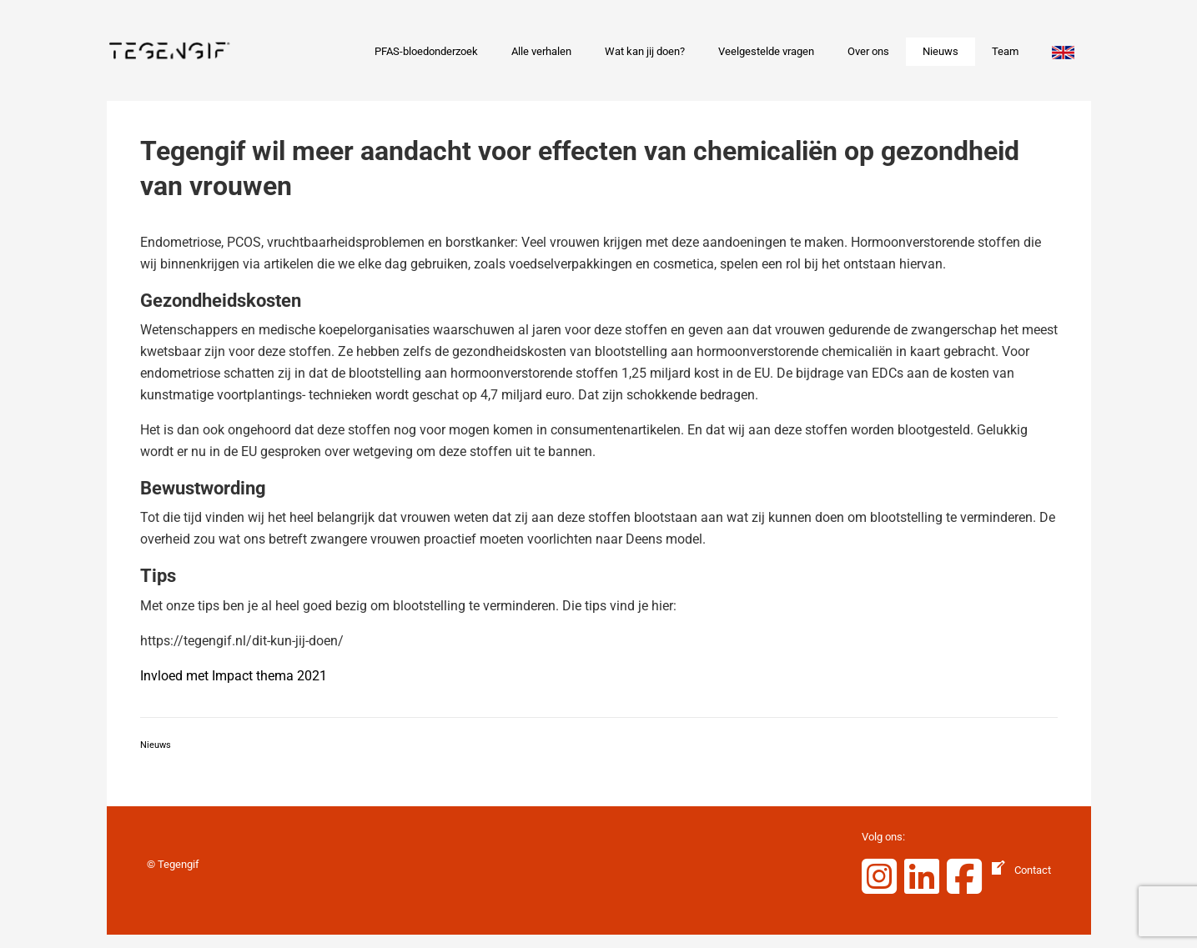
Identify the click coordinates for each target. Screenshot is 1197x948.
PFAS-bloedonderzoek (426, 51)
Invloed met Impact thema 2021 (233, 676)
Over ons (868, 51)
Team (1005, 51)
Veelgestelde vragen (766, 51)
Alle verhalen (541, 51)
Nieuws (940, 51)
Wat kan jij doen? (645, 51)
